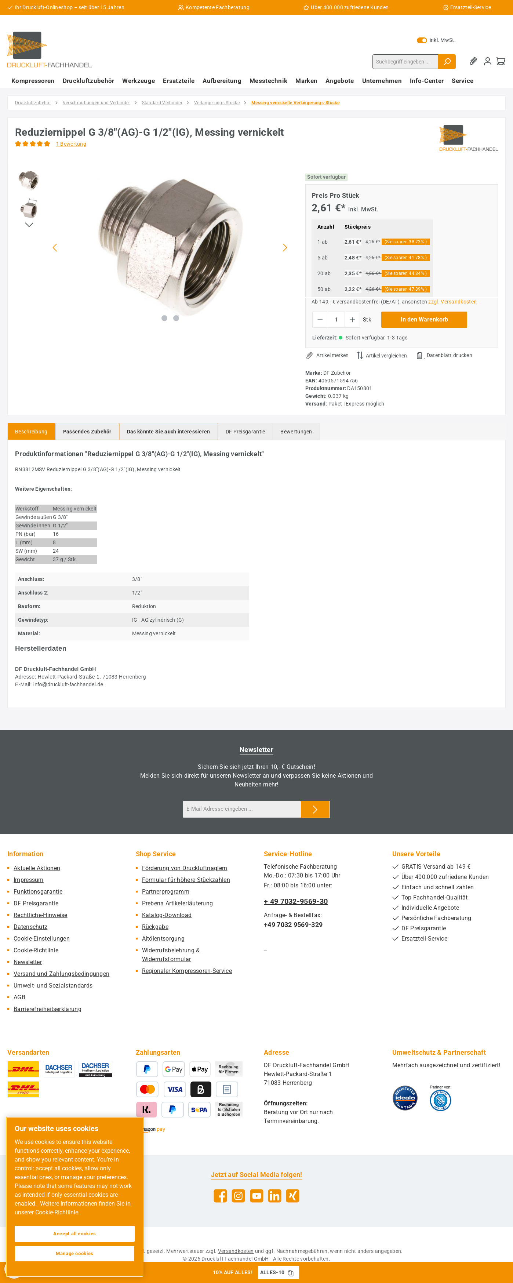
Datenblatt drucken (449, 355)
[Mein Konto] (487, 61)
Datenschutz (30, 926)
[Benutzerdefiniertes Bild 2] (440, 1098)
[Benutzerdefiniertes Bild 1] (405, 1098)
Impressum (29, 879)
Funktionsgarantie (38, 891)
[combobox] (405, 61)
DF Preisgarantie (36, 903)
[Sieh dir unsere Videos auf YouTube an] (256, 1196)
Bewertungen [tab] (296, 432)
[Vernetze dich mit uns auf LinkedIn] (274, 1196)
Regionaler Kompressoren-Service (187, 970)
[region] (153, 248)
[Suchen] (447, 61)
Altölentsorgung (163, 938)
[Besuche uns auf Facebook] (220, 1196)
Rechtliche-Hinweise (41, 915)
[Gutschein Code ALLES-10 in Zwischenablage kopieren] (290, 1272)
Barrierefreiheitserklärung (47, 1009)
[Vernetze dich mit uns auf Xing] (292, 1196)
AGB (19, 997)
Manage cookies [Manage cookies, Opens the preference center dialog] (75, 1253)
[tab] (31, 431)
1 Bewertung (71, 144)
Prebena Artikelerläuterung (177, 903)
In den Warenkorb (424, 319)
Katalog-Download (167, 915)
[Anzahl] (336, 320)
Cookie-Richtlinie (36, 950)
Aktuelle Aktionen (37, 868)
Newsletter (28, 962)
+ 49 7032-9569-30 (296, 901)
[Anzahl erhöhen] (352, 320)
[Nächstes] (284, 247)
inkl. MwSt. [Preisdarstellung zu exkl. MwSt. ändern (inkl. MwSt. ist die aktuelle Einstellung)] (436, 40)
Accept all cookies (74, 1233)
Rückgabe (155, 926)
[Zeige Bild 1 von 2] (164, 318)
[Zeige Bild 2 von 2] (176, 318)
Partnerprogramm (166, 891)
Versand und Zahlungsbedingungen (61, 973)
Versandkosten (236, 1251)
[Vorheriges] (55, 247)
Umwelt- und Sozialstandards (53, 985)
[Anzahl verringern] (320, 320)
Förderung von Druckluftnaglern (185, 868)
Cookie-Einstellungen (42, 938)
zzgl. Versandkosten (452, 302)
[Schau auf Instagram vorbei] (238, 1196)
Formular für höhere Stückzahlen (186, 879)
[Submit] (315, 809)
